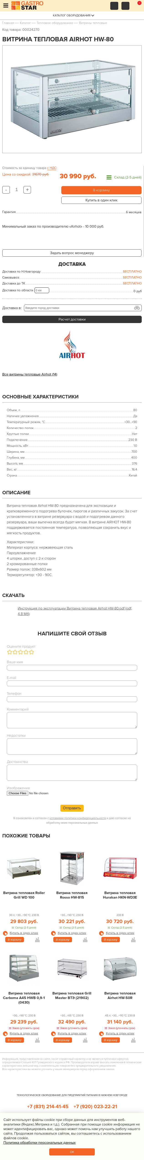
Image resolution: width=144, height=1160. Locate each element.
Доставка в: (12, 308)
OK (72, 1152)
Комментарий (18, 709)
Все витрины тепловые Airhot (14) (29, 374)
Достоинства (17, 762)
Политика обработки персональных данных (39, 1142)
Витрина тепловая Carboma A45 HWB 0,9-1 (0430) (24, 998)
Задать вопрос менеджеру (72, 253)
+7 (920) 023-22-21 (95, 1107)
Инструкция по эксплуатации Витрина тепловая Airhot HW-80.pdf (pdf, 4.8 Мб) (75, 611)
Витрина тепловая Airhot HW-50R (120, 995)
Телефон (14, 693)
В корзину (101, 190)
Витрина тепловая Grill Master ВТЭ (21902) (71, 995)
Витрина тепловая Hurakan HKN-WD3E (120, 895)
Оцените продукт (21, 646)
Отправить (72, 808)
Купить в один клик (101, 200)
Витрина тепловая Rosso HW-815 (71, 895)
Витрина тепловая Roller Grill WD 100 (24, 895)
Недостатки (16, 735)
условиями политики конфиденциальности (77, 818)
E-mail (11, 678)
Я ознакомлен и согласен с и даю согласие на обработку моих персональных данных (72, 820)
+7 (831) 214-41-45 (47, 1107)
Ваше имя (15, 662)
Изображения (18, 788)
